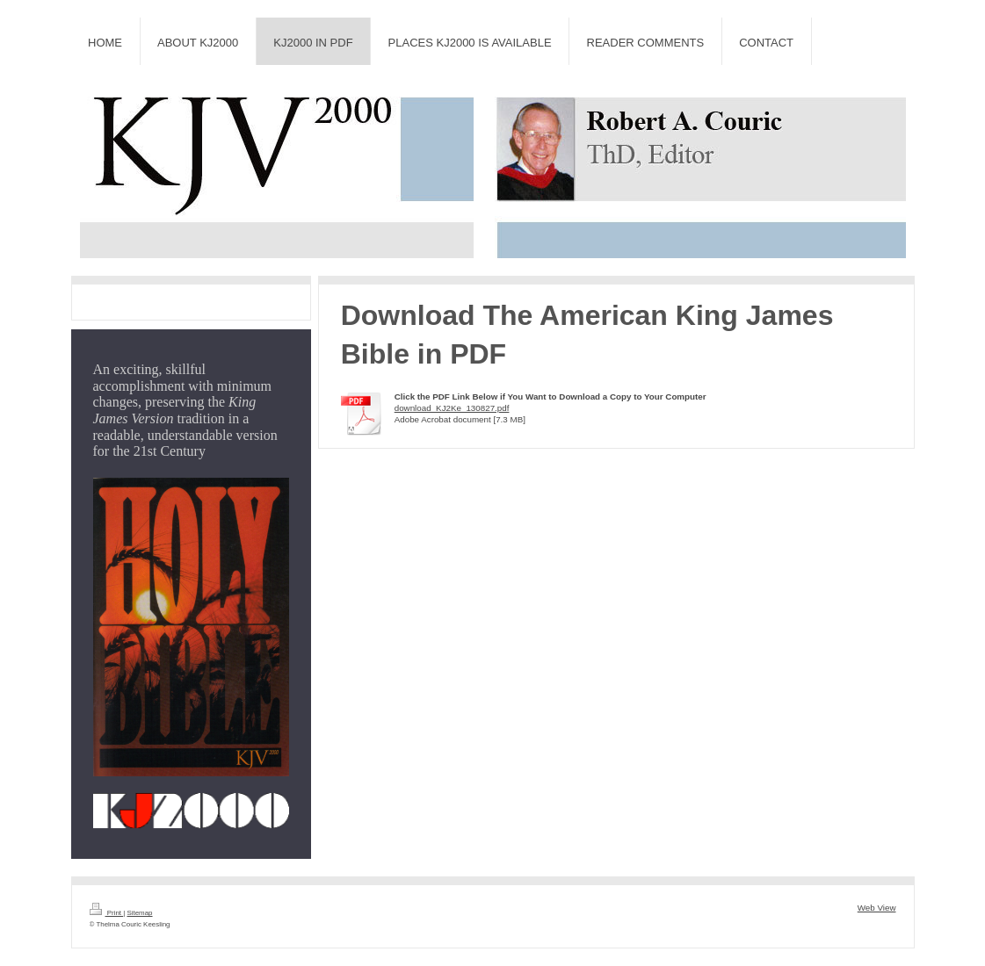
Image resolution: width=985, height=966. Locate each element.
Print (107, 913)
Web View (877, 907)
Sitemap (139, 913)
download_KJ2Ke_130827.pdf (452, 408)
